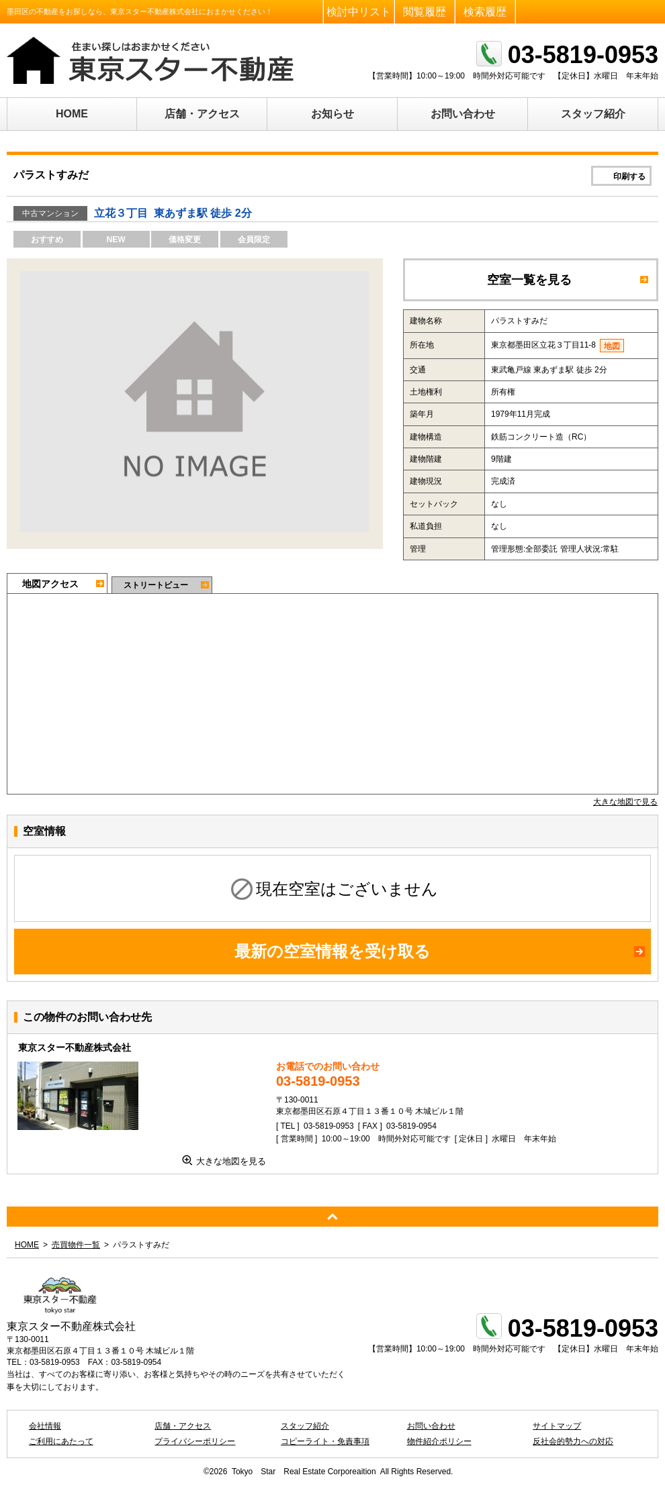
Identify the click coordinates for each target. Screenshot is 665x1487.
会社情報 (45, 1426)
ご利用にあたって (61, 1441)
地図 (612, 346)
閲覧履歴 (424, 11)
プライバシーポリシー (194, 1441)
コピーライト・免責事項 (325, 1441)
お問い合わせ (463, 113)
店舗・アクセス (202, 113)
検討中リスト (358, 11)
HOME (72, 113)
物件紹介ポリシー (439, 1441)
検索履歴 (484, 11)
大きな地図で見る (625, 802)
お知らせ (332, 113)
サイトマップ (557, 1426)
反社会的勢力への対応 (573, 1441)
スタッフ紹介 (593, 113)
